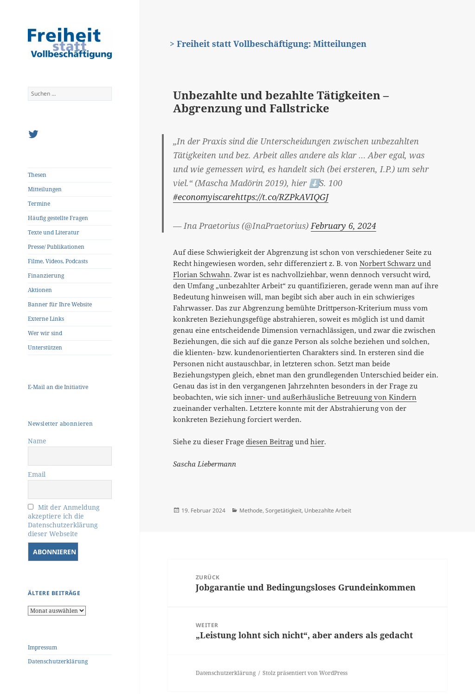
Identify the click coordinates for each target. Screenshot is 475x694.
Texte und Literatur (53, 232)
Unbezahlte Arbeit (327, 510)
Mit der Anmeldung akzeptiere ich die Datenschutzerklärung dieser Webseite (64, 520)
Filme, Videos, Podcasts (58, 261)
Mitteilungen (45, 189)
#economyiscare (204, 196)
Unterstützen (45, 347)
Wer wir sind (45, 333)
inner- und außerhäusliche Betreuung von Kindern (330, 397)
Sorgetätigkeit (283, 510)
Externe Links (46, 319)
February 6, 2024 (343, 225)
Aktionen (40, 290)
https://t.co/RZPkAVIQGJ (281, 196)
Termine (39, 204)
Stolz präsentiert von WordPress (305, 673)
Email (36, 474)
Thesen (37, 175)
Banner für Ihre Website (60, 304)
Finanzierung (46, 275)
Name (37, 440)
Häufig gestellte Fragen (58, 218)
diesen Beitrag (269, 441)
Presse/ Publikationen (56, 247)
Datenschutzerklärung (58, 661)
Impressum (42, 647)
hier (317, 441)
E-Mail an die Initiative (58, 387)
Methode (251, 510)
